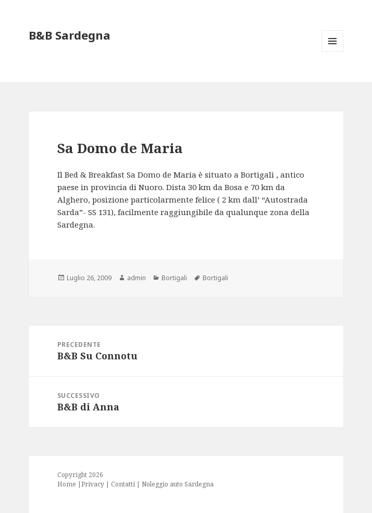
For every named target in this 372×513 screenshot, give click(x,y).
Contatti (123, 484)
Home (66, 484)
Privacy (92, 484)
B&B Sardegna (69, 35)
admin (136, 277)
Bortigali (174, 277)
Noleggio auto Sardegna (178, 484)
